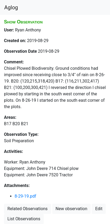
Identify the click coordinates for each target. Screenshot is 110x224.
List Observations (23, 218)
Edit (98, 208)
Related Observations (27, 208)
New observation (71, 208)
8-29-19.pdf (25, 196)
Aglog (11, 7)
